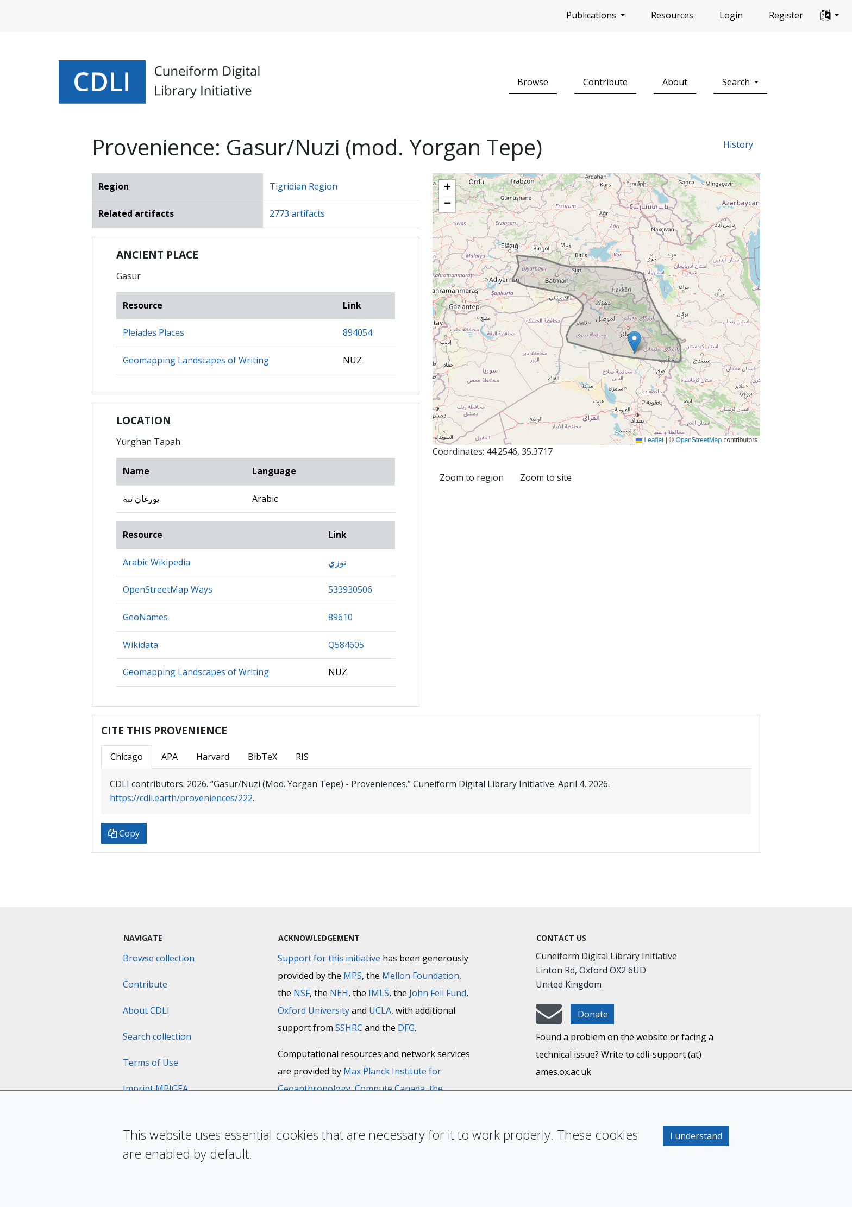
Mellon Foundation (420, 976)
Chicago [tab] (126, 757)
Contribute (605, 82)
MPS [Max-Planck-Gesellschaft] (352, 976)
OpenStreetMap (698, 440)
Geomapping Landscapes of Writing (196, 360)
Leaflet (649, 440)
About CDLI (146, 1010)
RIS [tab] (302, 757)
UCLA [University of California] (380, 1010)
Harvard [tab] (212, 757)
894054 (357, 332)
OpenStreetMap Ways (167, 589)
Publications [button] (592, 15)
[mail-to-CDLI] (549, 1019)
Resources (672, 15)
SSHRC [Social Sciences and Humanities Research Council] (348, 1028)
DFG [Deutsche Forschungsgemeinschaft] (406, 1028)
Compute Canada (390, 1089)
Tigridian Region (303, 186)
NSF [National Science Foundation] (301, 993)
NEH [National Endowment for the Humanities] (339, 993)
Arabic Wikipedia (156, 562)
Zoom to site (546, 477)
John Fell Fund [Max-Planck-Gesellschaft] (437, 993)
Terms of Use (150, 1062)
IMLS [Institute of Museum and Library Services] (378, 993)
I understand (696, 1136)
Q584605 (346, 645)
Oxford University (313, 1010)
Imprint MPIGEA (155, 1089)
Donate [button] (593, 1014)
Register (786, 15)
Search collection (157, 1036)
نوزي (337, 562)
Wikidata (140, 645)
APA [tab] (169, 757)
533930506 (350, 589)
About (674, 82)
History (738, 144)
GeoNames (145, 617)
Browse (532, 82)
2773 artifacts (297, 213)
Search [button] (737, 82)
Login (731, 15)
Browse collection (159, 958)
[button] (829, 15)
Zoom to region (472, 477)
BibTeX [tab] (262, 757)
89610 (340, 617)
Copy (124, 833)
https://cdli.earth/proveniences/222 (181, 798)
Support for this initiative (329, 958)
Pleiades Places (153, 332)
